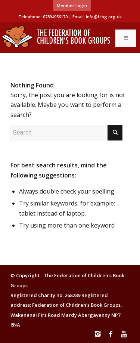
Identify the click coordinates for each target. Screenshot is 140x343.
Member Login (72, 5)
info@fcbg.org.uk (104, 16)
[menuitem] (71, 5)
